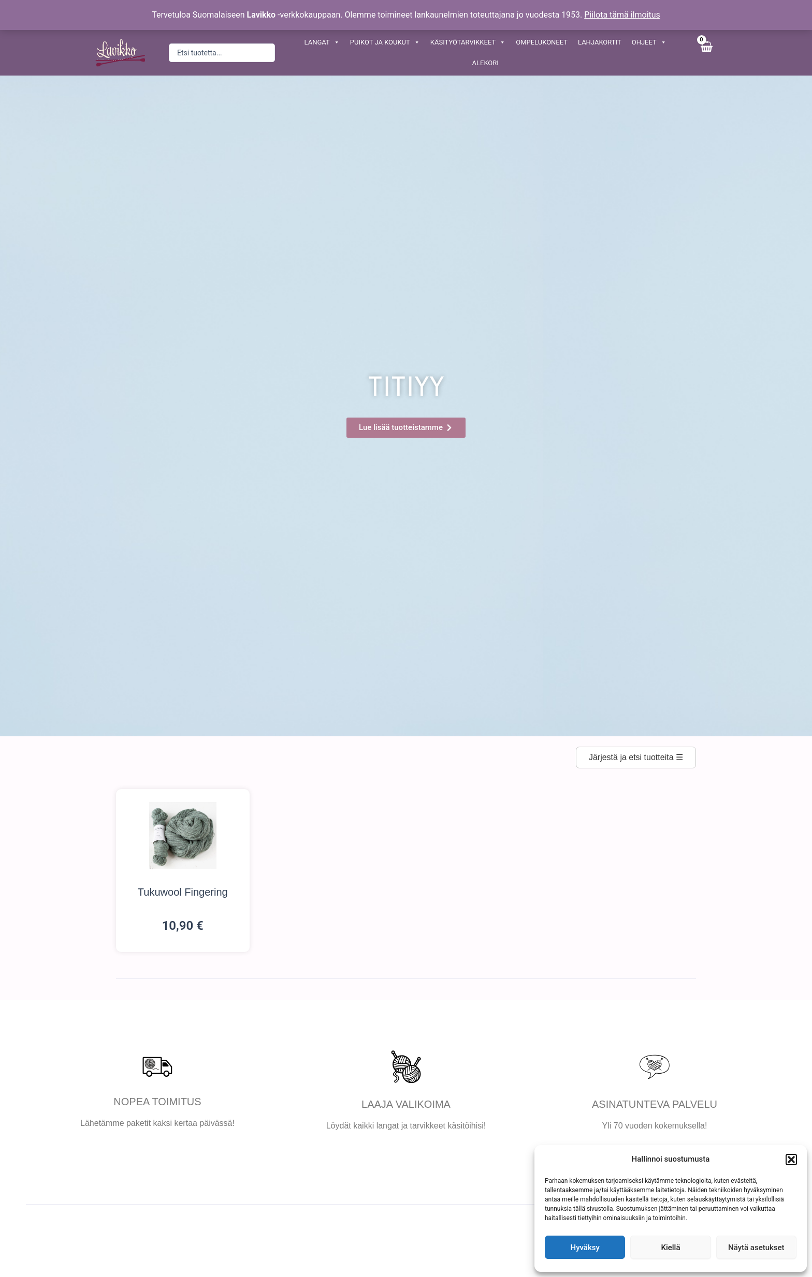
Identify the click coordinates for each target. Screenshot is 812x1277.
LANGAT (322, 42)
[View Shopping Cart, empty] (706, 52)
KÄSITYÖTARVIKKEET (467, 42)
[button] (791, 1159)
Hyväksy (585, 1247)
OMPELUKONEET (542, 42)
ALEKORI (485, 63)
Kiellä (670, 1247)
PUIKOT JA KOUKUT (385, 42)
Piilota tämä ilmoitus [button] (622, 15)
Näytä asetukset (756, 1247)
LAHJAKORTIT (599, 42)
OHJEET (649, 42)
